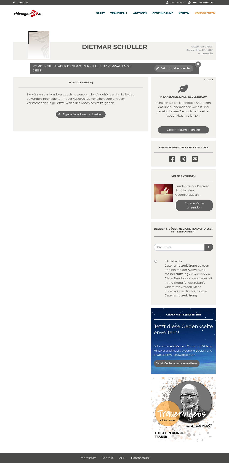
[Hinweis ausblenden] (198, 64)
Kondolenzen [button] (205, 13)
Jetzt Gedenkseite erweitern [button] (176, 363)
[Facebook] (172, 157)
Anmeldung (175, 2)
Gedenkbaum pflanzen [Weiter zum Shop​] (183, 130)
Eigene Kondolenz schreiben (80, 114)
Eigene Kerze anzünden (194, 205)
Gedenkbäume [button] (162, 13)
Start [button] (100, 13)
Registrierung (201, 2)
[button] (208, 247)
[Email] (195, 157)
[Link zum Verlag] (43, 13)
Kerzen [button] (184, 13)
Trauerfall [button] (118, 13)
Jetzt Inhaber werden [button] (174, 68)
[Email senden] (179, 247)
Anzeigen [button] (140, 13)
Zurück (20, 2)
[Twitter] (183, 157)
